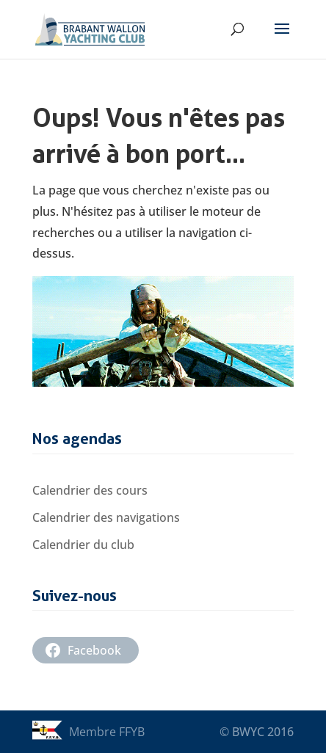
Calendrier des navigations (106, 517)
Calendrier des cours (90, 490)
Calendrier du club (83, 544)
